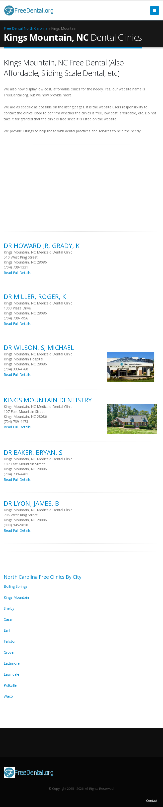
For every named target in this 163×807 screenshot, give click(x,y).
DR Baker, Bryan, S (33, 452)
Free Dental (13, 28)
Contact (151, 801)
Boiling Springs (15, 586)
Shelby (9, 608)
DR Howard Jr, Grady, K (42, 245)
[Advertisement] (81, 185)
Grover (9, 652)
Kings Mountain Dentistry (48, 400)
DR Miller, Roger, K (35, 296)
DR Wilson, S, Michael (39, 347)
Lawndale (11, 674)
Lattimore (12, 663)
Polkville (10, 685)
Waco (8, 696)
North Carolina (35, 28)
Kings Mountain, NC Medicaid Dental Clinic (38, 252)
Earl (7, 630)
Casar (8, 619)
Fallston (10, 641)
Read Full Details (17, 272)
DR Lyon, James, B (31, 503)
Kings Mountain (16, 597)
